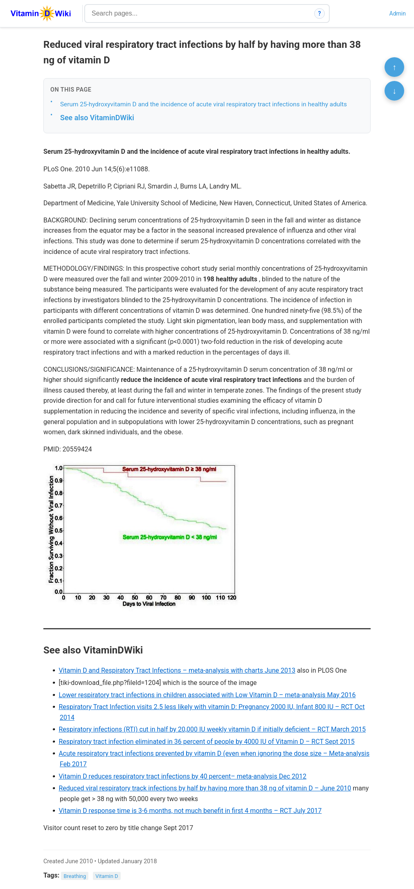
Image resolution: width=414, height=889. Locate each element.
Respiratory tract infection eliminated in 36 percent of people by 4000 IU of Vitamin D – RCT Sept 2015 (206, 741)
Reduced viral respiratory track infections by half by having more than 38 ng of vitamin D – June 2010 (205, 788)
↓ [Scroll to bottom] (394, 90)
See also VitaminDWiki (97, 117)
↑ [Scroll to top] (394, 67)
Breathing (75, 876)
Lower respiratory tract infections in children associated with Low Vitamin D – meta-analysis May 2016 (207, 695)
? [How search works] (319, 13)
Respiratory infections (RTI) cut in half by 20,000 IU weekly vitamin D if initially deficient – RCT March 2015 (212, 729)
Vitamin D (106, 876)
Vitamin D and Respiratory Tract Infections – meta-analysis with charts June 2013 (177, 670)
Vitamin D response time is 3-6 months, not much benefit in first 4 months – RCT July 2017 (190, 811)
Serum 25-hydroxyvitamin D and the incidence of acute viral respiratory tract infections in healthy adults (203, 104)
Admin (397, 13)
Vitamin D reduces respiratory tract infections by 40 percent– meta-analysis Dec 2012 (182, 776)
